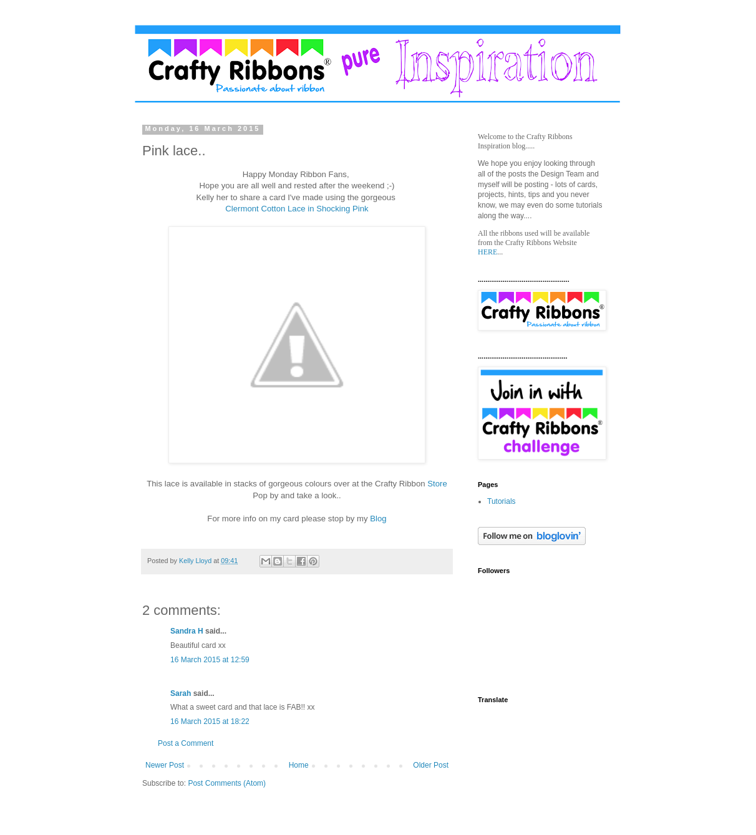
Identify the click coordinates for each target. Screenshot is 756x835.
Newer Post (164, 765)
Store (437, 483)
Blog (378, 518)
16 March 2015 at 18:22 (210, 721)
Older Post (430, 765)
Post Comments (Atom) (227, 783)
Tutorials (501, 501)
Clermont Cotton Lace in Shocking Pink (296, 208)
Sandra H (186, 631)
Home (299, 765)
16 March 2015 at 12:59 (210, 659)
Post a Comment (185, 743)
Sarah (180, 693)
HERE (487, 252)
